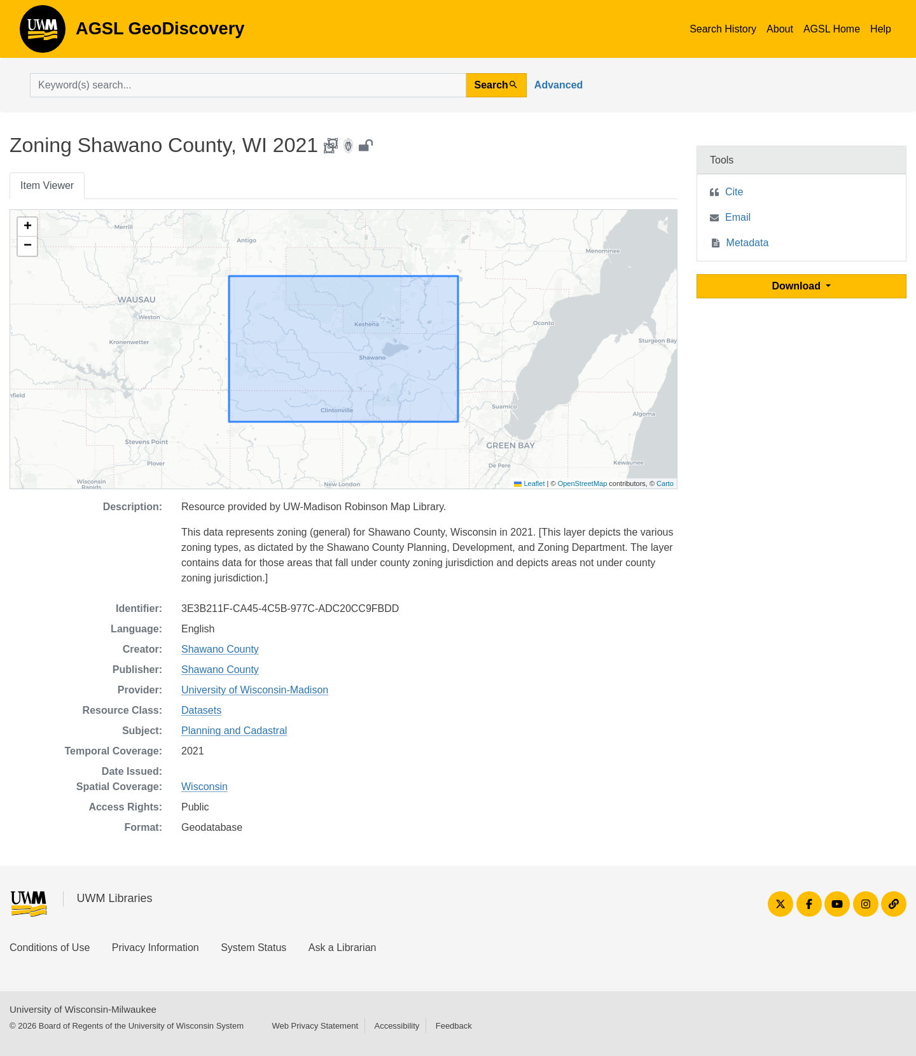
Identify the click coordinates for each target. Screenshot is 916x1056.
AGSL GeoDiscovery (42, 33)
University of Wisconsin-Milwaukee (83, 1009)
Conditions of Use (50, 947)
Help (880, 29)
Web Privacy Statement (315, 1026)
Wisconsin (204, 786)
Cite (734, 191)
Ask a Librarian (343, 947)
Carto (665, 483)
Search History (723, 29)
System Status (253, 947)
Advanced (558, 85)
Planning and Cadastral (234, 730)
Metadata (747, 242)
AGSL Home (831, 29)
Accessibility (396, 1026)
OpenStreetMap (582, 483)
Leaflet (529, 483)
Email (738, 217)
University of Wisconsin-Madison (254, 689)
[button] (27, 227)
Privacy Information (155, 947)
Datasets (201, 710)
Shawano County (220, 649)
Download (798, 286)
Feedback (454, 1026)
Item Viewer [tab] (47, 185)
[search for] (248, 85)
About (780, 29)
